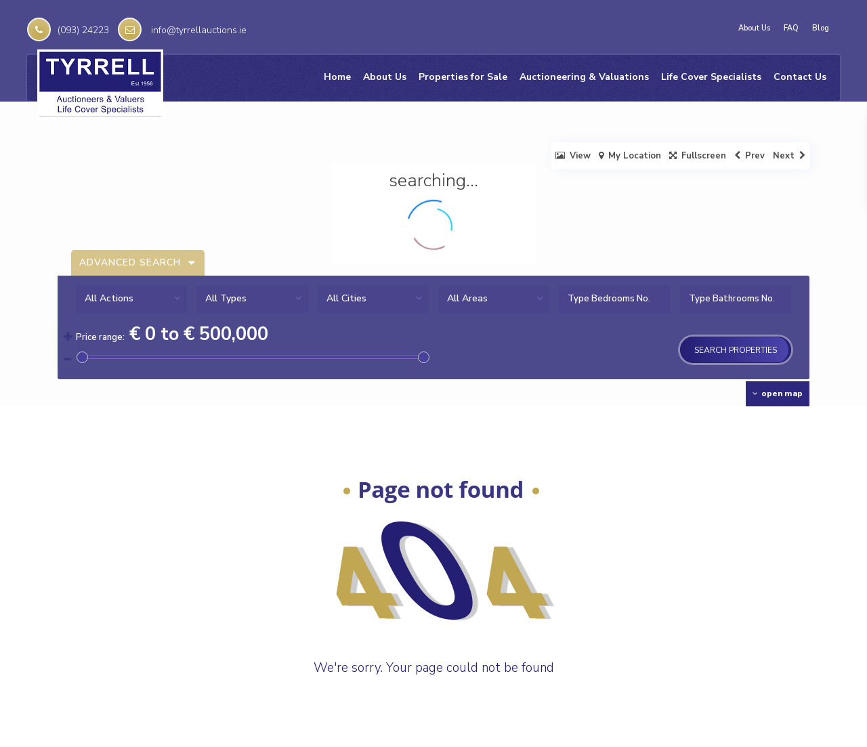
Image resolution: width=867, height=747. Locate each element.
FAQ (791, 28)
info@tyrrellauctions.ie (199, 30)
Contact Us (800, 76)
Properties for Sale (463, 76)
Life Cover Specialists (711, 76)
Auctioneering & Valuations (584, 76)
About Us (754, 28)
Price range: (100, 337)
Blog (820, 28)
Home (337, 76)
